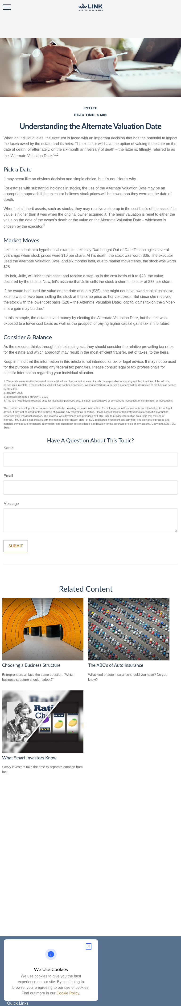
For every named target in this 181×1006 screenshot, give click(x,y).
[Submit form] (16, 546)
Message (11, 504)
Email (8, 476)
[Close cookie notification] (88, 946)
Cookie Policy (68, 993)
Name (9, 448)
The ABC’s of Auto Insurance (115, 665)
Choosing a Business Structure (31, 665)
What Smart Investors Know (29, 757)
